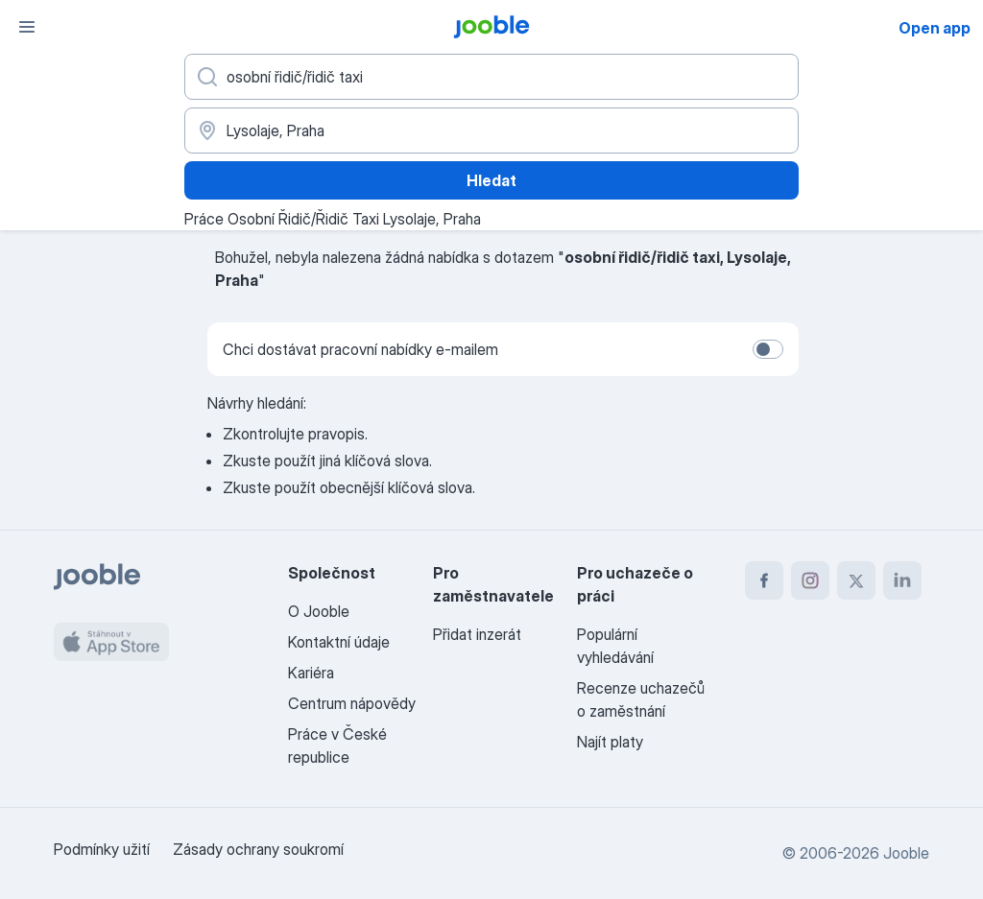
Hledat (491, 180)
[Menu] (27, 27)
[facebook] (764, 580)
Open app (935, 27)
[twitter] (856, 580)
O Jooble (318, 611)
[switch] (768, 349)
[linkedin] (902, 580)
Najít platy (610, 741)
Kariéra (311, 672)
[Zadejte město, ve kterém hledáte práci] (491, 130)
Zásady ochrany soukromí (258, 849)
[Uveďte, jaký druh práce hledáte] (491, 77)
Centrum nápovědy (352, 703)
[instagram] (810, 580)
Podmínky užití (102, 849)
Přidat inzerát (477, 634)
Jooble (906, 853)
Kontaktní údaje (339, 641)
